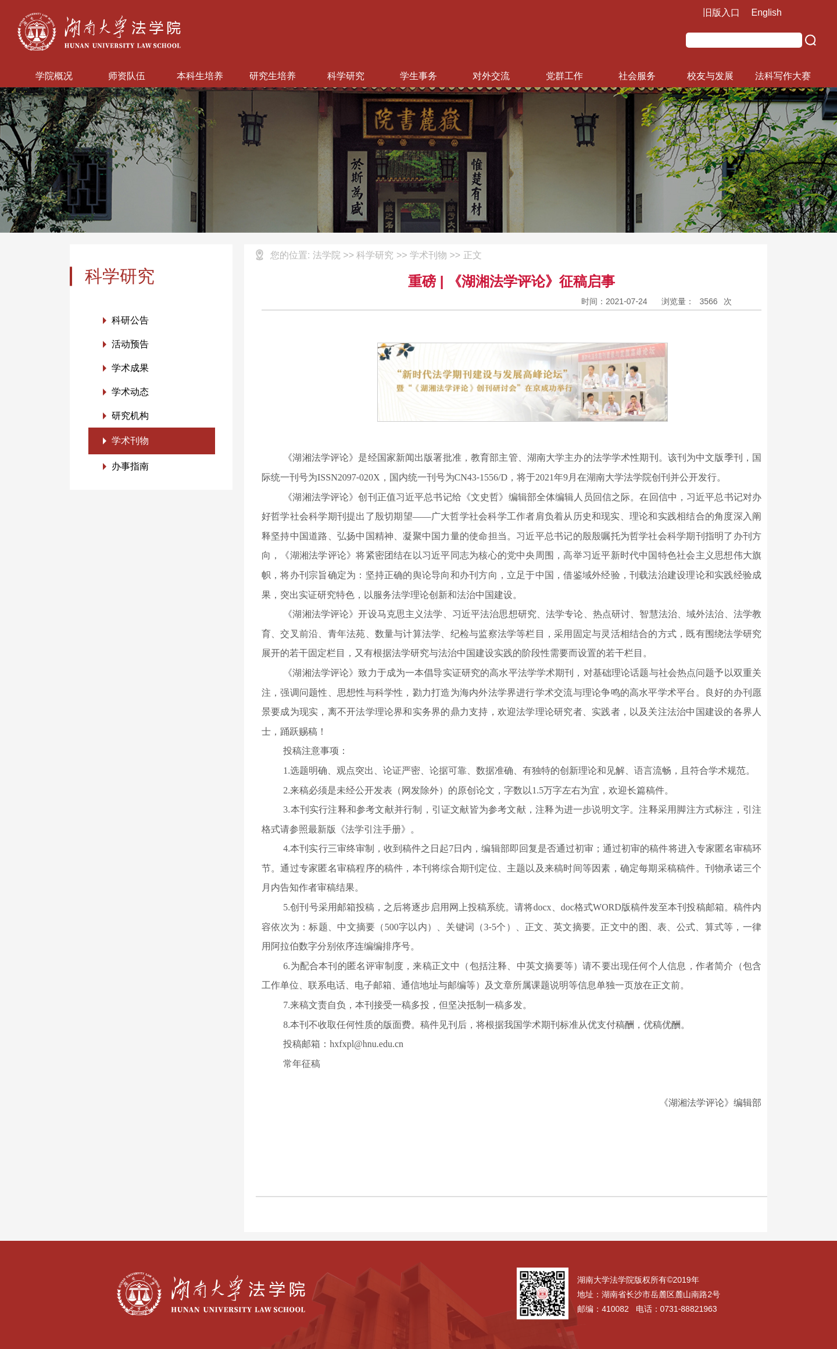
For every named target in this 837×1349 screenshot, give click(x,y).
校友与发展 (710, 76)
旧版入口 (721, 12)
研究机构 (130, 416)
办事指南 (130, 466)
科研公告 (130, 320)
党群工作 (564, 76)
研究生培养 (272, 76)
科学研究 (345, 76)
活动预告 (130, 344)
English (767, 12)
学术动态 (130, 392)
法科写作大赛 (783, 76)
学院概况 (54, 76)
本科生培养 (200, 76)
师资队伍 (126, 76)
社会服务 (637, 76)
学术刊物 (130, 441)
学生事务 (418, 76)
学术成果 (130, 368)
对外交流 (491, 76)
